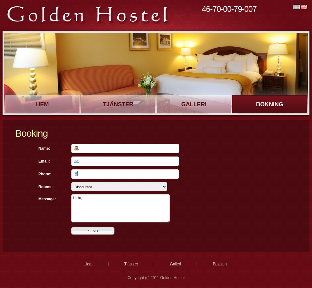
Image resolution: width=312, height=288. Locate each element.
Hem (42, 104)
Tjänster (118, 104)
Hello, (120, 208)
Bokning (269, 104)
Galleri (194, 104)
